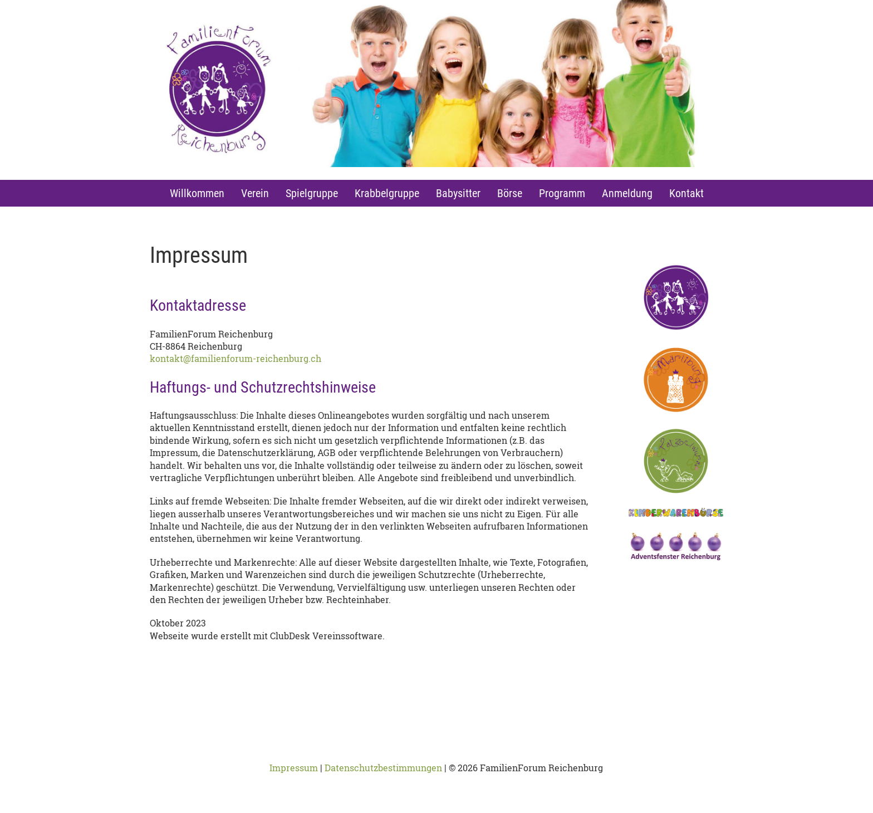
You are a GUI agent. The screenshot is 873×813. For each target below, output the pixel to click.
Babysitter (458, 193)
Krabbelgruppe (387, 193)
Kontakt (686, 193)
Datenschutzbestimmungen (383, 767)
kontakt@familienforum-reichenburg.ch (235, 358)
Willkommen (197, 193)
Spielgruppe (312, 193)
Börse (509, 193)
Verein (255, 193)
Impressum (293, 767)
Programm (562, 193)
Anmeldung (627, 193)
